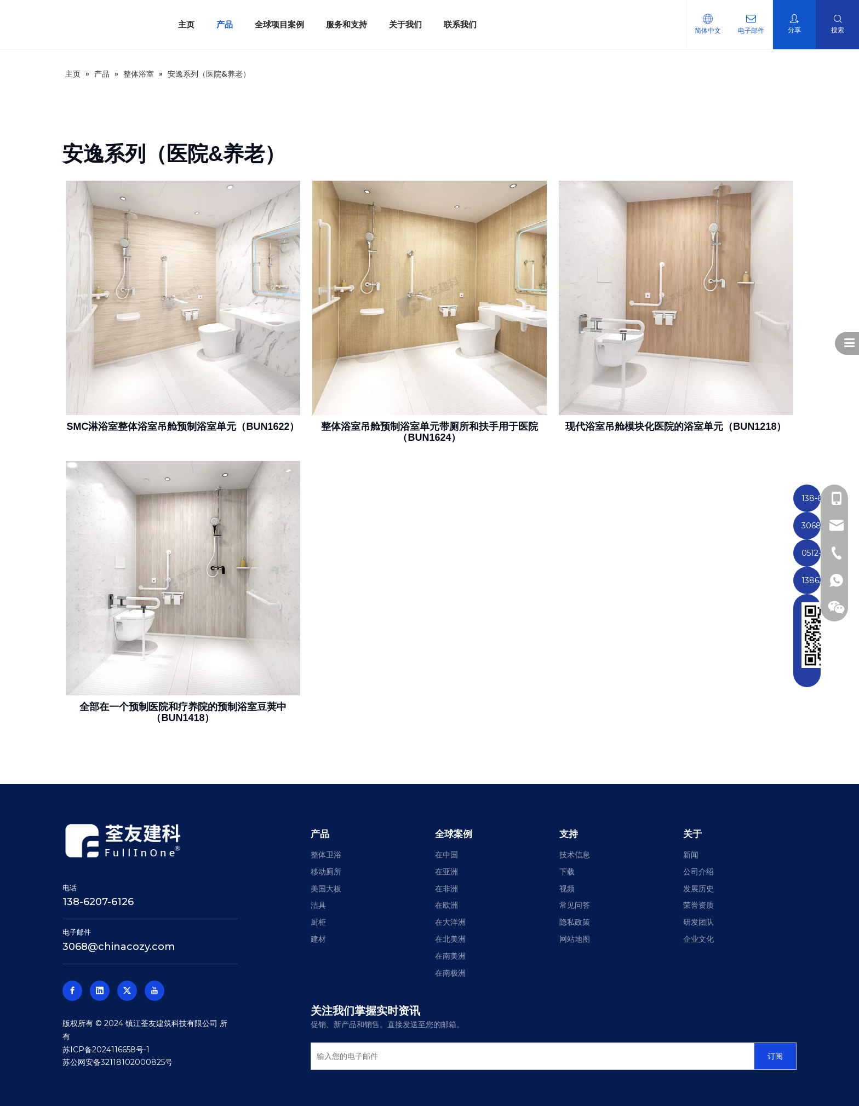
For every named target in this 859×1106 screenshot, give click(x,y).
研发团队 (698, 922)
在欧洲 (446, 905)
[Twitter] (127, 991)
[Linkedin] (100, 991)
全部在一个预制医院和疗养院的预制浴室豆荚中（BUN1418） (183, 712)
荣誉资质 (698, 905)
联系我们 (460, 24)
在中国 (446, 855)
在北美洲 (450, 939)
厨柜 (318, 922)
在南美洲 (450, 956)
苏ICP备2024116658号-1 (106, 1050)
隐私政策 (574, 922)
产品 (224, 24)
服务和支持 (346, 24)
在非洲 (446, 889)
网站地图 (574, 939)
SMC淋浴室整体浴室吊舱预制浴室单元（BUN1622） (182, 426)
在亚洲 (446, 872)
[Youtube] (154, 991)
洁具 (318, 905)
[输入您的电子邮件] (529, 1056)
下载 (567, 872)
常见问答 (574, 905)
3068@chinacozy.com (118, 947)
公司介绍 (698, 872)
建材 (318, 939)
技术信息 (574, 855)
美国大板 (326, 889)
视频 (567, 889)
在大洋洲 (450, 922)
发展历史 (698, 889)
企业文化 (698, 939)
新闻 (690, 855)
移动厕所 (326, 872)
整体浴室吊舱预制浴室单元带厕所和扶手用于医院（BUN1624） (429, 432)
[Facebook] (72, 991)
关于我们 (405, 24)
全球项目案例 (279, 24)
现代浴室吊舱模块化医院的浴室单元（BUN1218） (675, 426)
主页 (186, 24)
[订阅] (775, 1056)
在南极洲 (450, 973)
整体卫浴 (326, 855)
